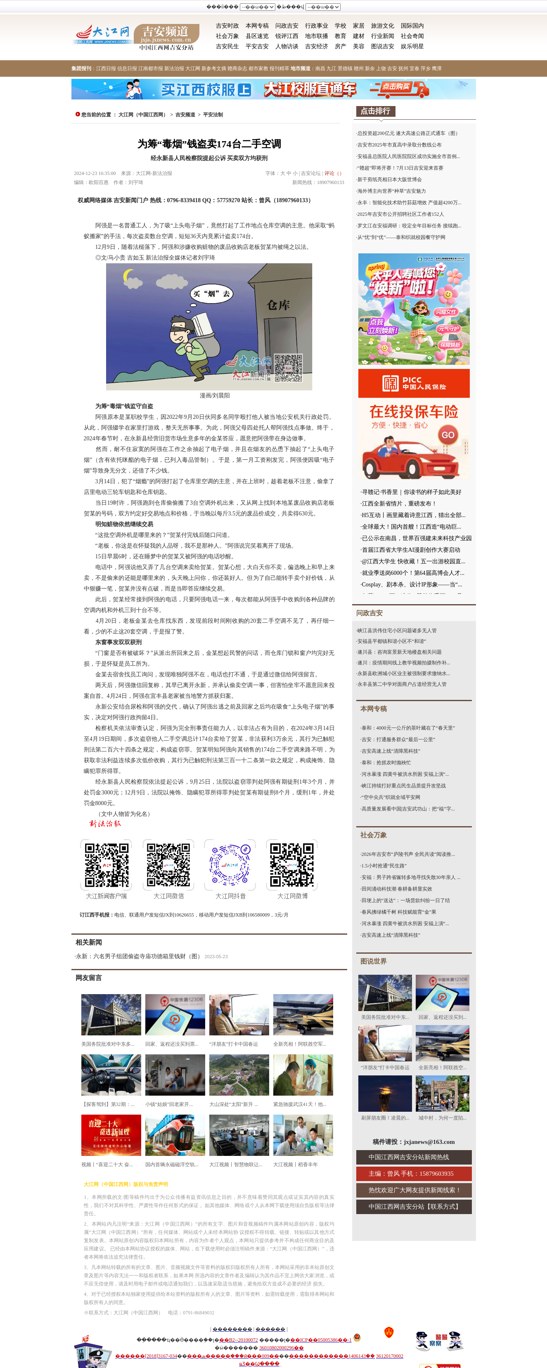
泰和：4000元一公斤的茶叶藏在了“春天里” (408, 728)
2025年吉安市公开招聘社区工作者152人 (401, 214)
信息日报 (127, 68)
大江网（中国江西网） (143, 115)
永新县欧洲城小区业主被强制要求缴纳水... (404, 673)
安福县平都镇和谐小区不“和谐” (392, 641)
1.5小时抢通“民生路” (384, 866)
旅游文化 (382, 26)
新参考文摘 (213, 68)
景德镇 (345, 68)
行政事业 (316, 26)
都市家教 (258, 68)
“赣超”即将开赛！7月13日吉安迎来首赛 (401, 168)
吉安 (392, 68)
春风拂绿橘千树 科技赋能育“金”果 (399, 912)
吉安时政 (227, 26)
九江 (331, 68)
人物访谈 (286, 46)
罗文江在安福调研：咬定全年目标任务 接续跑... (410, 226)
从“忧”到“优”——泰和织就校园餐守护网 (401, 237)
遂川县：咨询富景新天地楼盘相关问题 (400, 652)
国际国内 (412, 26)
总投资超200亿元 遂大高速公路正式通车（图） (409, 133)
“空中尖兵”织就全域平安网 (391, 797)
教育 (340, 36)
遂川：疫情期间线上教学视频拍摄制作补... (404, 663)
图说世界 (373, 961)
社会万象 (227, 36)
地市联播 (316, 36)
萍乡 (426, 68)
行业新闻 (382, 36)
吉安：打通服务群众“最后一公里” (399, 739)
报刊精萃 (279, 68)
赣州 (359, 68)
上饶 (381, 68)
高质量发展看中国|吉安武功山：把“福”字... (408, 809)
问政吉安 (286, 26)
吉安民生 (227, 46)
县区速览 (257, 36)
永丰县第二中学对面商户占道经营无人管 (402, 684)
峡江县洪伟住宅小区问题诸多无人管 (397, 630)
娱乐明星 (412, 46)
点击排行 (375, 111)
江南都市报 (150, 68)
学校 (340, 26)
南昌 (320, 68)
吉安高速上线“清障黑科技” (391, 751)
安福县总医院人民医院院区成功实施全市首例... (409, 156)
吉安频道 (185, 115)
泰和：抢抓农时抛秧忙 (386, 763)
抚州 (403, 68)
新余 (370, 68)
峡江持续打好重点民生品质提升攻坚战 (404, 786)
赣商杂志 (237, 68)
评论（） (334, 173)
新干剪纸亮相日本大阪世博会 (390, 179)
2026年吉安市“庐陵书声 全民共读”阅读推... (408, 854)
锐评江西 (286, 36)
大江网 (192, 68)
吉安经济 (316, 46)
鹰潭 (437, 68)
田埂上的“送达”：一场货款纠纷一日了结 (406, 900)
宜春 (414, 68)
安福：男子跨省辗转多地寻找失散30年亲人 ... (411, 877)
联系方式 (443, 1206)
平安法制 (213, 115)
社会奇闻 (412, 36)
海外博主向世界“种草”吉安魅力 (392, 191)
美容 (359, 46)
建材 (359, 36)
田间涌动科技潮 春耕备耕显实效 (397, 889)
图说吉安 (382, 46)
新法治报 (174, 68)
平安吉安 (257, 46)
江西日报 (106, 68)
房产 (340, 46)
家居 (359, 26)
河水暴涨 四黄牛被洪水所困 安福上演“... (405, 774)
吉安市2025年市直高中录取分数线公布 (400, 145)
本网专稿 (257, 26)
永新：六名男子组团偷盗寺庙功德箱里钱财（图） (139, 956)
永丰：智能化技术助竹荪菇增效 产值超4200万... (410, 203)
